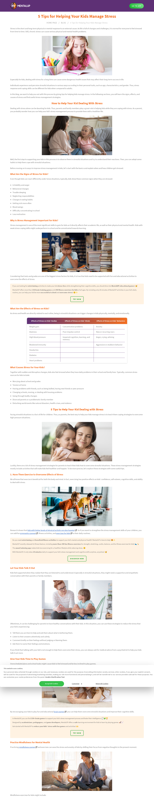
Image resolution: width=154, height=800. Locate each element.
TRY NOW (77, 304)
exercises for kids (63, 537)
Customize (77, 797)
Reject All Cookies (102, 797)
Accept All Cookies (51, 797)
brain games (59, 721)
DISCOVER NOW (77, 568)
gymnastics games (28, 537)
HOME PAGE (52, 22)
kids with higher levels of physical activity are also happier (51, 534)
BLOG (63, 22)
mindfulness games (27, 758)
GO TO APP (136, 6)
